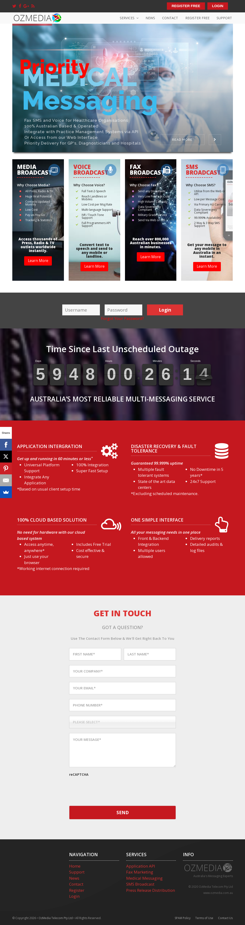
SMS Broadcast (140, 884)
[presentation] (105, 787)
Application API (140, 866)
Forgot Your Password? (122, 318)
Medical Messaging (144, 878)
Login (74, 896)
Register (76, 890)
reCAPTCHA (79, 774)
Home (74, 866)
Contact (76, 884)
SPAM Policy (183, 918)
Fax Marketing (139, 872)
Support (77, 872)
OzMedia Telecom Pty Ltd (56, 918)
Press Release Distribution (150, 890)
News (74, 878)
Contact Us (225, 918)
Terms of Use (204, 918)
